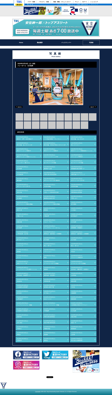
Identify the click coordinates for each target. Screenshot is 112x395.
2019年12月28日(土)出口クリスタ (49, 298)
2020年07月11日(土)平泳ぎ (76, 250)
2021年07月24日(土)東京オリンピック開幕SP (51, 149)
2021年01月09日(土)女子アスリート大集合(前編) (52, 203)
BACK (19, 107)
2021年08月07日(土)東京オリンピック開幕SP (24, 149)
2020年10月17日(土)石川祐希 (22, 227)
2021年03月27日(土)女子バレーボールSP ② (77, 179)
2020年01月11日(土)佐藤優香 (76, 292)
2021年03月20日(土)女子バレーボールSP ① (23, 185)
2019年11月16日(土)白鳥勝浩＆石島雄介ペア (24, 309)
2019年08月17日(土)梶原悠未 (76, 327)
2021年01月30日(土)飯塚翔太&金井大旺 (49, 197)
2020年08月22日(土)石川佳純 (76, 238)
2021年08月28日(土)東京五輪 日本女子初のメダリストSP (55, 144)
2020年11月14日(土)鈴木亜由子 (76, 215)
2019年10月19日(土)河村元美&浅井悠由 (49, 315)
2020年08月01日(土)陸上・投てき (76, 244)
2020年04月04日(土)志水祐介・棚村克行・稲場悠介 (80, 268)
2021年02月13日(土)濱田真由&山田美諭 (76, 191)
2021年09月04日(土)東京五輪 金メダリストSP (24, 144)
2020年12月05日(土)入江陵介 (76, 209)
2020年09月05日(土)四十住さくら (22, 238)
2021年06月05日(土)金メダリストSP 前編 (77, 161)
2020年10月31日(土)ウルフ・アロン (49, 221)
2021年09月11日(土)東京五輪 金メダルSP (77, 138)
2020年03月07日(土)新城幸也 (22, 280)
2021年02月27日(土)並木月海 (22, 191)
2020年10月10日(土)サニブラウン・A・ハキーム (52, 227)
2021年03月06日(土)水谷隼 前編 (76, 185)
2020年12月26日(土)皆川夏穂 (76, 203)
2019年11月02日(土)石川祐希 (76, 309)
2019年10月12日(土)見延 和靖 (76, 315)
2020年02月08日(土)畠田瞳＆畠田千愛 (49, 286)
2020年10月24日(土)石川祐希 (76, 221)
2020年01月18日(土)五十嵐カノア (49, 292)
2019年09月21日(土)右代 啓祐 (22, 321)
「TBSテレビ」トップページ (19, 2)
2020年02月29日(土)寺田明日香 (49, 280)
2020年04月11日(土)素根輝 (49, 268)
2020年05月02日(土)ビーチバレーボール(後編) (51, 262)
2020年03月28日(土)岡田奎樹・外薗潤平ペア (24, 274)
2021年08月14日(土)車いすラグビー (76, 144)
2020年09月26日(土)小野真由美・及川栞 (22, 232)
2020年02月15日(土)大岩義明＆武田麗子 (22, 286)
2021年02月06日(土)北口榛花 (22, 197)
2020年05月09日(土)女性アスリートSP (22, 262)
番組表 (19, 5)
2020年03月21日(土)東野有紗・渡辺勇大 (49, 274)
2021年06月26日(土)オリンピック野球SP (77, 155)
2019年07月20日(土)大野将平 (22, 339)
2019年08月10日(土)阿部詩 (22, 333)
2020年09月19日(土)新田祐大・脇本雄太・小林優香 (52, 232)
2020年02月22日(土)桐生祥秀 (76, 280)
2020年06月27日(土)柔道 (49, 256)
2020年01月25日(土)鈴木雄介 (22, 292)
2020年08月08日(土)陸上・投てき (49, 244)
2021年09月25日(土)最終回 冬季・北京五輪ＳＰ (25, 138)
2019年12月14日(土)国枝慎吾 (76, 298)
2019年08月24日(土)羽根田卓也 (49, 327)
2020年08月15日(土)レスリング (22, 244)
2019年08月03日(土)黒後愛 (49, 333)
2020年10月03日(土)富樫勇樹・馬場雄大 (76, 227)
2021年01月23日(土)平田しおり (76, 197)
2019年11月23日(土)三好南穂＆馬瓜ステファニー (79, 304)
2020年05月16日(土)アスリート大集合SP (77, 256)
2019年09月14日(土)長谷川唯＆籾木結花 (49, 321)
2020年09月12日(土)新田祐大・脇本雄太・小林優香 (80, 232)
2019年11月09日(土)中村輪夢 (49, 309)
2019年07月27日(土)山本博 (76, 333)
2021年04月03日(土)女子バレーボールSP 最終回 (52, 179)
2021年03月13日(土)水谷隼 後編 (49, 185)
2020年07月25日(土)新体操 (22, 250)
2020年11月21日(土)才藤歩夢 (49, 215)
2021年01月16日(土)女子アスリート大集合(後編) (25, 203)
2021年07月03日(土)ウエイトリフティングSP (51, 155)
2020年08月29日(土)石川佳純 (49, 238)
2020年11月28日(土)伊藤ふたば (22, 215)
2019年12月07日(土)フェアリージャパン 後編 (24, 304)
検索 (32, 4)
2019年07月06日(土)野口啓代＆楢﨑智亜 (76, 339)
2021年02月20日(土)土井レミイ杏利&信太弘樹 (51, 191)
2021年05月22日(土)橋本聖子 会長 (49, 167)
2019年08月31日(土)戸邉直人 (22, 327)
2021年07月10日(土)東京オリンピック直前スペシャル (26, 155)
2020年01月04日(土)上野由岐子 (22, 298)
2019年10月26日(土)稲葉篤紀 (22, 315)
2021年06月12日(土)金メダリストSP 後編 (50, 161)
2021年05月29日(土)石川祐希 (22, 167)
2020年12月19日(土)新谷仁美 (22, 209)
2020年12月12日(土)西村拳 (49, 209)
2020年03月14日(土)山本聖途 (76, 274)
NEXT (90, 107)
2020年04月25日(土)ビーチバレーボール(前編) (78, 262)
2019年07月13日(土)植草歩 (49, 339)
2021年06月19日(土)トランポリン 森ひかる (23, 161)
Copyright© (38, 391)
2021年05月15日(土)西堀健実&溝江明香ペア (77, 167)
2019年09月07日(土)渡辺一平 (76, 321)
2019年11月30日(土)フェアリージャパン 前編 (51, 304)
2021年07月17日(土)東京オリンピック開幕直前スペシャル (81, 149)
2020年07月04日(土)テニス (22, 256)
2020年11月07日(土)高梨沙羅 (22, 221)
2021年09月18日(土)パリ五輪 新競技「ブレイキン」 (53, 138)
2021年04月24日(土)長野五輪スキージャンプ (78, 173)
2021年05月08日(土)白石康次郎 (22, 173)
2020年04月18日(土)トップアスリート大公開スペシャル (27, 268)
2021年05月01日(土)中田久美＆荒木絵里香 (50, 173)
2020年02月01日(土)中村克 (76, 286)
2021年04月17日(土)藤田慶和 (22, 179)
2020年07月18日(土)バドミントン (49, 250)
